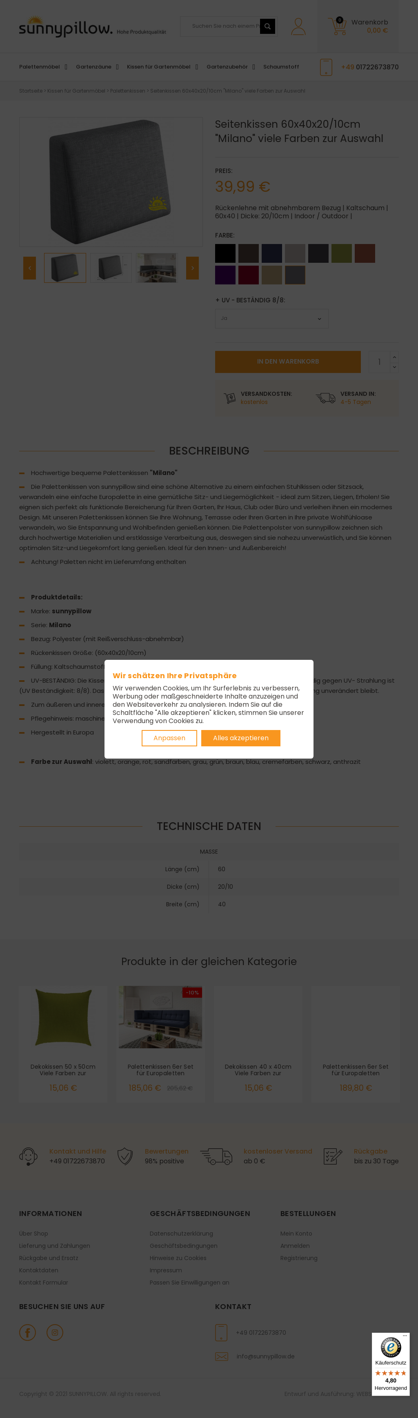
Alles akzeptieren (241, 738)
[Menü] (405, 1338)
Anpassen (169, 738)
